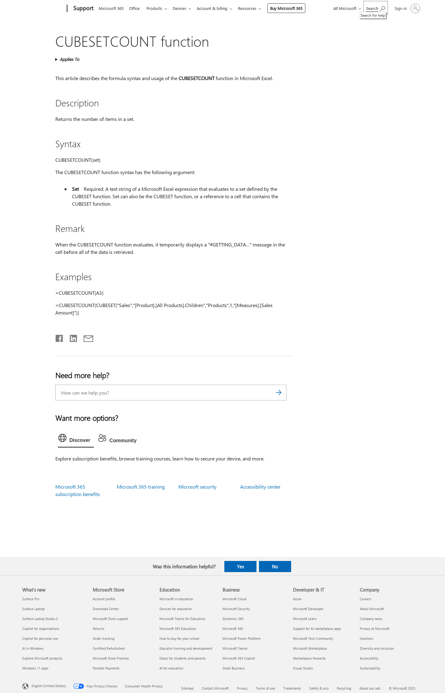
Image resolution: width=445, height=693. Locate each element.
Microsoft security (197, 486)
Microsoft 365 (111, 8)
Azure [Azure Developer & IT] (297, 599)
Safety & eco (318, 688)
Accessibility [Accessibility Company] (369, 658)
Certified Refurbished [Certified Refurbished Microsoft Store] (109, 648)
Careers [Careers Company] (365, 599)
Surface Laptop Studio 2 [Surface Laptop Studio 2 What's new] (40, 618)
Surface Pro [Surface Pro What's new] (30, 599)
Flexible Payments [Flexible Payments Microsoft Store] (106, 668)
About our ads (369, 688)
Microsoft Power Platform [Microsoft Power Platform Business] (241, 638)
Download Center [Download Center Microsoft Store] (106, 608)
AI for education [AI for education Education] (171, 668)
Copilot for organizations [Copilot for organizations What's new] (40, 628)
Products (157, 8)
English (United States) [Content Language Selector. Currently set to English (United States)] (49, 685)
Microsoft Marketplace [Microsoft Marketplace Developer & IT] (310, 648)
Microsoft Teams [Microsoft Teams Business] (235, 648)
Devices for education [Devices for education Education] (175, 608)
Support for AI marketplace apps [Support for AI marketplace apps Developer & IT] (317, 628)
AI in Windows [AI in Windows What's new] (33, 648)
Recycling (344, 688)
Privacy (242, 688)
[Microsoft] (43, 8)
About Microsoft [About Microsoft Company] (372, 608)
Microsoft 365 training (141, 486)
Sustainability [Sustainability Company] (370, 668)
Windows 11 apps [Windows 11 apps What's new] (35, 668)
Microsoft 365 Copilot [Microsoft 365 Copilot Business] (238, 658)
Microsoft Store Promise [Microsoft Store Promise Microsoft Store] (111, 658)
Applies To (69, 59)
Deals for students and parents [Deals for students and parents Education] (182, 658)
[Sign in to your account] (407, 8)
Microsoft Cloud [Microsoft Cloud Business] (234, 599)
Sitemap (187, 688)
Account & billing (217, 8)
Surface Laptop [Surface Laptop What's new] (33, 608)
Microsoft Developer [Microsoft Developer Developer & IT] (308, 608)
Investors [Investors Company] (366, 638)
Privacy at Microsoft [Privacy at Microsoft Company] (374, 628)
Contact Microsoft (215, 688)
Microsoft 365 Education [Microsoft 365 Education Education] (177, 628)
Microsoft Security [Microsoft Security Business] (236, 608)
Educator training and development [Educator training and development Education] (185, 648)
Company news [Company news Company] (371, 618)
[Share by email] (85, 337)
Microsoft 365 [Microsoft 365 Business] (232, 628)
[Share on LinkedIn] (71, 337)
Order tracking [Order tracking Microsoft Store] (103, 638)
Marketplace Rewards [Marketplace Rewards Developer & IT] (309, 658)
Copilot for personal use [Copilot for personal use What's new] (40, 638)
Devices (183, 8)
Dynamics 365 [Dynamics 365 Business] (233, 618)
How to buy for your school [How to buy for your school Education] (179, 638)
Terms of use (265, 688)
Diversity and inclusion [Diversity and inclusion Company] (377, 648)
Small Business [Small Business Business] (233, 668)
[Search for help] (375, 8)
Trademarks (292, 688)
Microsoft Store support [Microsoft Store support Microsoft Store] (110, 618)
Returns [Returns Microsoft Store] (98, 628)
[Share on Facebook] (59, 337)
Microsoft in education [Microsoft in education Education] (176, 599)
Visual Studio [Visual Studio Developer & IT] (303, 668)
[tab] (76, 439)
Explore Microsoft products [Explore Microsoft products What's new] (42, 658)
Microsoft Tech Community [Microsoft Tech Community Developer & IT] (313, 638)
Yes (240, 566)
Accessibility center (260, 486)
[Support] (82, 8)
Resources (253, 8)
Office (135, 8)
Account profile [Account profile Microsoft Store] (104, 599)
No (275, 566)
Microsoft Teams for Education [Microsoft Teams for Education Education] (182, 618)
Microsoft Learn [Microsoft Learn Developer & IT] (304, 618)
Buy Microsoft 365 (292, 8)
